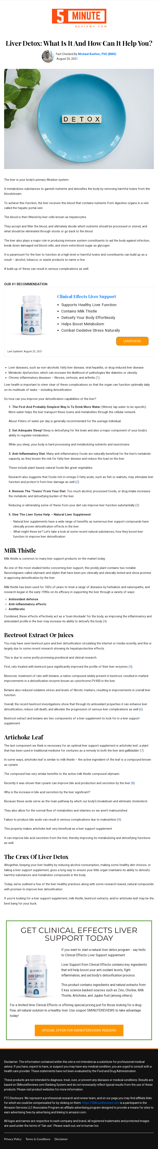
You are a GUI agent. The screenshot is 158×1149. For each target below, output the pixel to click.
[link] (79, 322)
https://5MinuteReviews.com (101, 1102)
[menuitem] (12, 1139)
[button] (132, 341)
